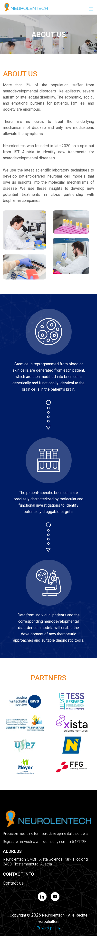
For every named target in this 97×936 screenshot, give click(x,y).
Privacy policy (48, 928)
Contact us (13, 883)
